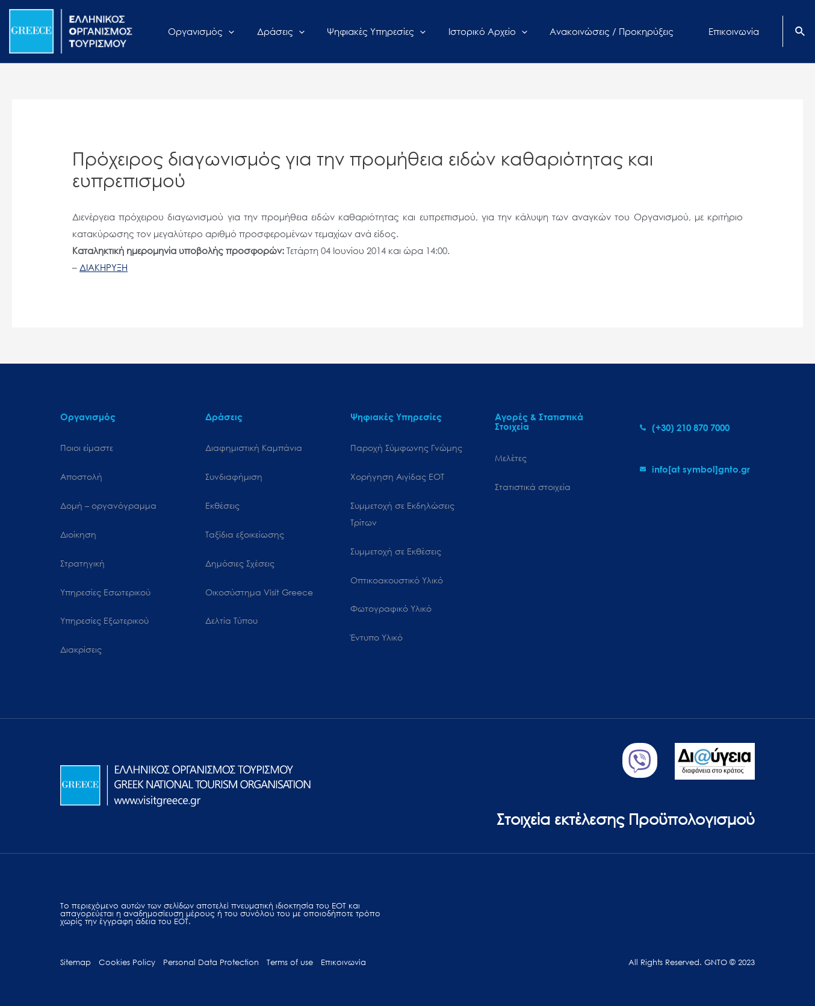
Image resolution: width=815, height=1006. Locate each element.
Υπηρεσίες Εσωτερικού (105, 592)
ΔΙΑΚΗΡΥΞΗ (103, 267)
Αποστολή (81, 476)
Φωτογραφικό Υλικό (391, 608)
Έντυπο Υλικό (376, 637)
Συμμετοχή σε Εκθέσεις (395, 551)
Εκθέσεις (222, 505)
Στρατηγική (82, 563)
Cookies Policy (127, 962)
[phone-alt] (685, 427)
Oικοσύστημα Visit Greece (259, 592)
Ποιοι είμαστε (86, 447)
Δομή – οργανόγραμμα (108, 505)
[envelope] (695, 469)
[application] (240, 31)
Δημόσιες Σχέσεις (239, 563)
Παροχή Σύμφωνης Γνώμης (406, 447)
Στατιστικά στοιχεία (533, 486)
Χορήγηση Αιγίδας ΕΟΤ (397, 476)
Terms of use (290, 962)
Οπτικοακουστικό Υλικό (396, 580)
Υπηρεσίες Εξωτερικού (104, 620)
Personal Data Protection (211, 962)
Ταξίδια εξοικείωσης (244, 534)
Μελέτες (511, 458)
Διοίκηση (78, 534)
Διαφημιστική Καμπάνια (253, 447)
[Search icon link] (800, 32)
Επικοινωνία (343, 962)
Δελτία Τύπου (231, 620)
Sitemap (75, 962)
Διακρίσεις (81, 649)
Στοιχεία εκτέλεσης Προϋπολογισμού (626, 818)
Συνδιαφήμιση (233, 476)
